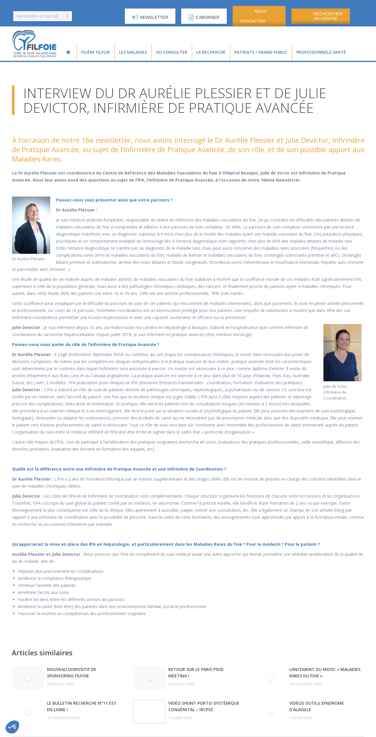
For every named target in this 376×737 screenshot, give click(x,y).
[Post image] (28, 678)
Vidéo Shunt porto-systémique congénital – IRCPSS (203, 706)
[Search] (42, 16)
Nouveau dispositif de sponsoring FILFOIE (71, 673)
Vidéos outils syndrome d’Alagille (316, 706)
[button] (12, 727)
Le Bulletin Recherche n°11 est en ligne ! (82, 706)
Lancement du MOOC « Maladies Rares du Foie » (324, 673)
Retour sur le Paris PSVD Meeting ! (196, 673)
